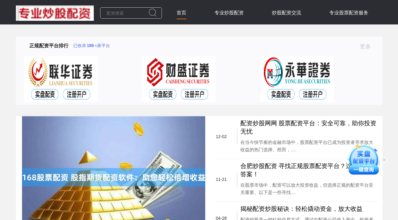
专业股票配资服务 (348, 12)
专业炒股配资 (229, 12)
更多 (368, 46)
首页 (181, 12)
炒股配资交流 (286, 12)
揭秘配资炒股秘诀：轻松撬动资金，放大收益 (301, 208)
